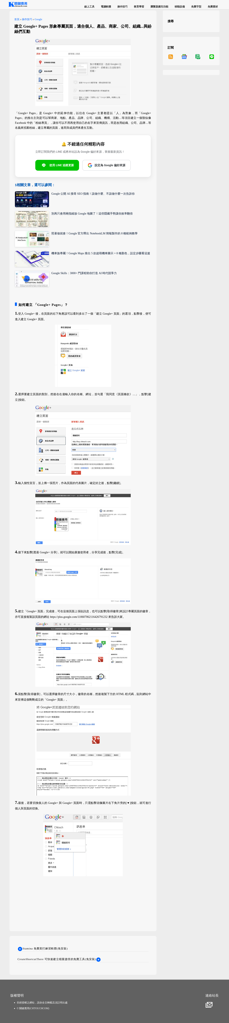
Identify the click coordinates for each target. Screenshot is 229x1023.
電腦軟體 (106, 6)
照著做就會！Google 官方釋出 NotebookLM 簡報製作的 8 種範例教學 (94, 233)
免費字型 (196, 6)
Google (38, 19)
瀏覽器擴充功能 (159, 6)
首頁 (16, 19)
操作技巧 (122, 6)
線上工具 (89, 6)
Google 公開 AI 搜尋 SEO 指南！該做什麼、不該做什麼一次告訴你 (93, 193)
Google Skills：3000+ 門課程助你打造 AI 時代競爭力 (84, 273)
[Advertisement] (83, 899)
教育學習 (139, 6)
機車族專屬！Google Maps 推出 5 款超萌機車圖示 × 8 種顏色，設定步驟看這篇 (100, 253)
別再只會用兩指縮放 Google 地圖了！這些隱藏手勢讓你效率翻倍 (92, 213)
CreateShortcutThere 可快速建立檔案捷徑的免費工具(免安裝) (59, 959)
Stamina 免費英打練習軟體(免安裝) (42, 948)
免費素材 (213, 6)
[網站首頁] (17, 6)
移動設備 (180, 6)
